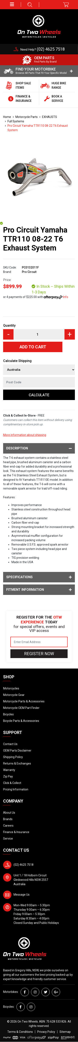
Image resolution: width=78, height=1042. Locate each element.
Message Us (22, 894)
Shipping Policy (13, 757)
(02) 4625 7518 (23, 864)
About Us (9, 812)
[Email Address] (39, 642)
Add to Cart (32, 346)
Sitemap (65, 1031)
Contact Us (10, 744)
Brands (7, 819)
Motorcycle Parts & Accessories (24, 701)
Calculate (39, 395)
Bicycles (8, 714)
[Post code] (39, 382)
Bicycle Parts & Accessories (21, 720)
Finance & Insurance (16, 832)
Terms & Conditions (20, 1031)
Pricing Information (15, 789)
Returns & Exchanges (17, 763)
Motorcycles (11, 688)
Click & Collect (12, 783)
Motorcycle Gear (14, 695)
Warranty (9, 770)
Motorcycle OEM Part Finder (21, 708)
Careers (8, 825)
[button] (12, 4)
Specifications (39, 577)
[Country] (39, 369)
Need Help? (42, 49)
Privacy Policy (46, 1031)
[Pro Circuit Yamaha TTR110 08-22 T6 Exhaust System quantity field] (39, 334)
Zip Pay (8, 776)
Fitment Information (39, 589)
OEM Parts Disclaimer (17, 750)
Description (39, 448)
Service (8, 838)
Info (65, 297)
